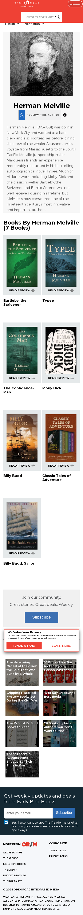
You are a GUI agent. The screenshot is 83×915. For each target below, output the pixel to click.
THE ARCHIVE (10, 858)
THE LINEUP (10, 869)
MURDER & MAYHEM (14, 875)
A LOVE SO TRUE (12, 852)
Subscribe (75, 4)
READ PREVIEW (22, 290)
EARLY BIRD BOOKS (14, 864)
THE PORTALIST (12, 881)
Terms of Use (57, 850)
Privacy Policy (58, 856)
